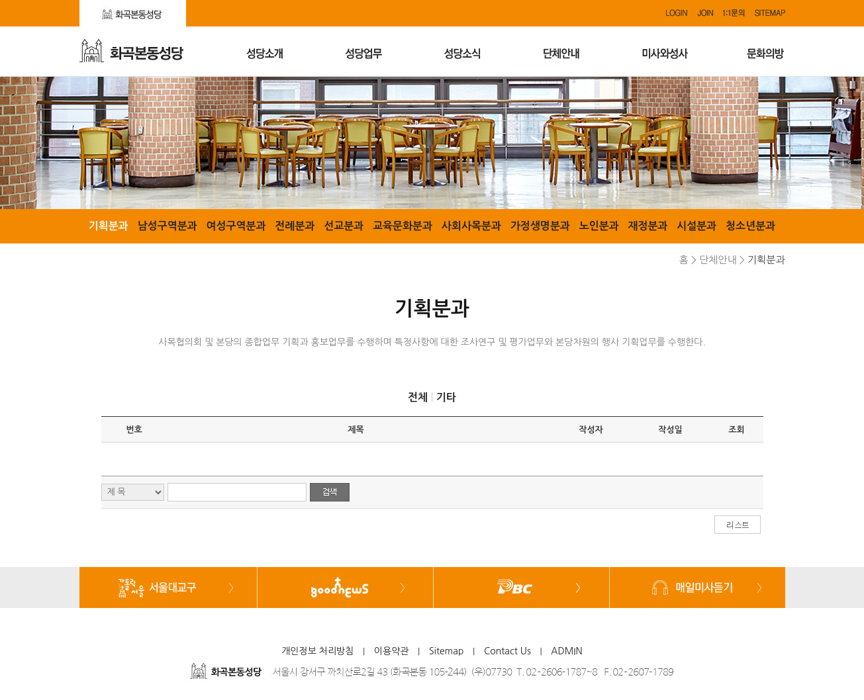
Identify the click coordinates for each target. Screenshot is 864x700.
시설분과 (696, 226)
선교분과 (343, 226)
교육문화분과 (402, 226)
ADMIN (567, 651)
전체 (418, 397)
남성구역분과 (167, 226)
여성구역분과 (235, 226)
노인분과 (599, 226)
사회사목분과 (471, 226)
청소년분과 (750, 226)
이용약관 (391, 651)
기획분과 (108, 226)
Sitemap (446, 651)
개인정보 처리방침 (317, 651)
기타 (446, 397)
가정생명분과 (540, 226)
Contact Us (507, 651)
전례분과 (294, 226)
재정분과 (647, 226)
